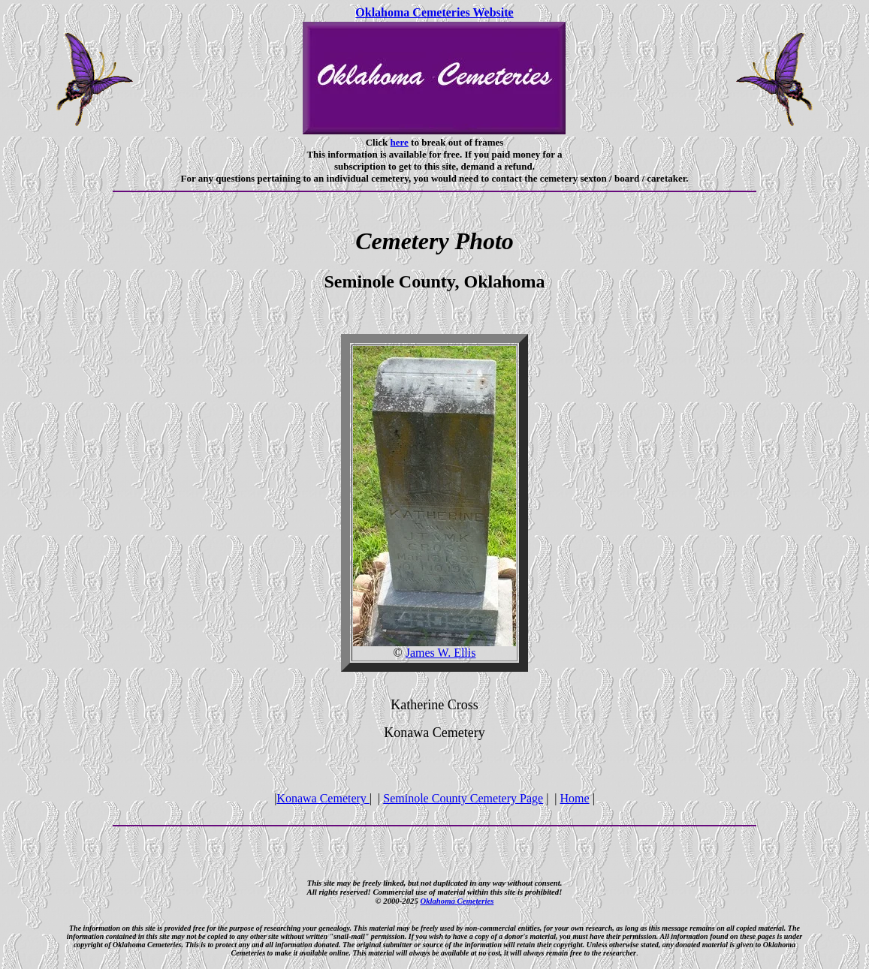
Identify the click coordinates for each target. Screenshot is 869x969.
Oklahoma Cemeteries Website (434, 12)
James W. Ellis (441, 652)
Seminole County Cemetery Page (463, 798)
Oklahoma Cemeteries (456, 900)
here (400, 142)
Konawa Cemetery (323, 798)
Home (575, 798)
